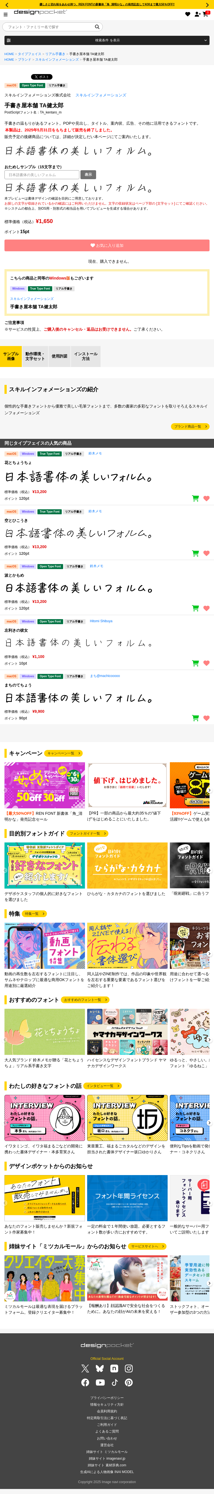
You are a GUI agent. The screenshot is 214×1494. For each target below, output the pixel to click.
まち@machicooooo (105, 676)
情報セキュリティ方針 (107, 1405)
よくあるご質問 (107, 1431)
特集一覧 (32, 914)
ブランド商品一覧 (187, 426)
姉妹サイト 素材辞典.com (107, 1465)
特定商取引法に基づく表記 (107, 1418)
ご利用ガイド (107, 1425)
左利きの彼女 (16, 630)
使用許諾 (59, 356)
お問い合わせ (107, 1438)
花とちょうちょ (18, 462)
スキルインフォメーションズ (57, 59)
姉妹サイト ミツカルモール (106, 1452)
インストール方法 (86, 356)
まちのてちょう (18, 685)
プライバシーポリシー (107, 1398)
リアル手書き (55, 54)
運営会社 (107, 1445)
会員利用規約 (107, 1411)
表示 (88, 174)
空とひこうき (16, 520)
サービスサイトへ (144, 1246)
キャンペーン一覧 (60, 753)
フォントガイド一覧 (85, 833)
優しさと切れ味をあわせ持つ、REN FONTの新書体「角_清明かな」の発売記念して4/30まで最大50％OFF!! (107, 4)
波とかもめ (14, 575)
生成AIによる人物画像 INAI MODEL (107, 1472)
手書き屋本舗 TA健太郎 (33, 306)
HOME (9, 54)
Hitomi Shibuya (101, 621)
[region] (107, 187)
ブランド (24, 59)
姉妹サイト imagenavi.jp (107, 1458)
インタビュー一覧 (100, 1086)
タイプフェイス (29, 54)
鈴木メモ (95, 453)
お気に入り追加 (107, 245)
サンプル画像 (11, 356)
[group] (44, 792)
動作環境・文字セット (35, 356)
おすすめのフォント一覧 (82, 1000)
